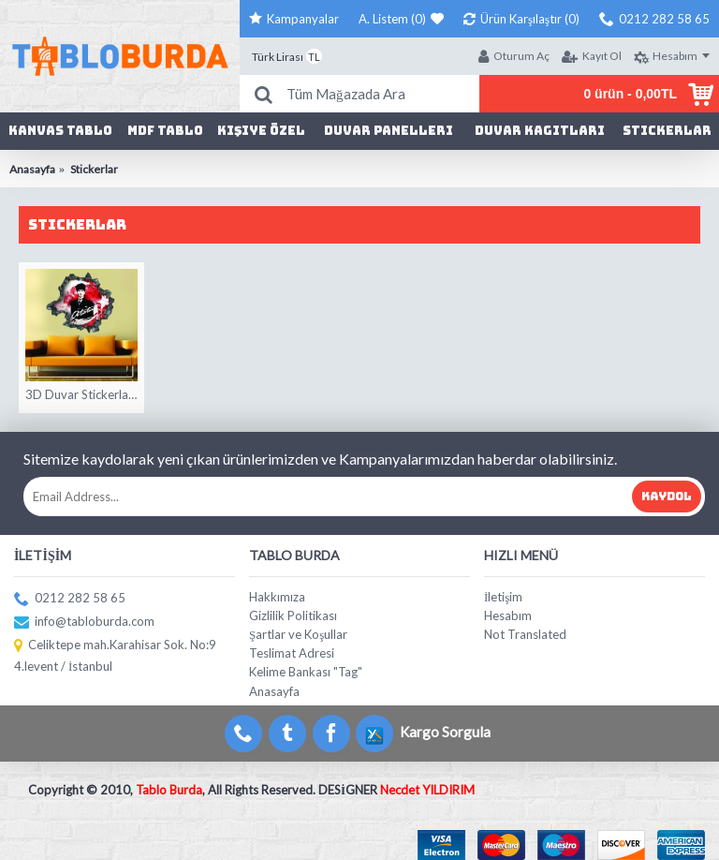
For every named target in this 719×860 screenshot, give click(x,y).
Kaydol (666, 496)
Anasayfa (274, 691)
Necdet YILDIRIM (427, 789)
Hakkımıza (277, 596)
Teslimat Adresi (291, 652)
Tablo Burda (169, 789)
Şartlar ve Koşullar (298, 634)
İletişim (503, 596)
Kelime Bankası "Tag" (305, 671)
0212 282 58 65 (69, 599)
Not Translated (525, 634)
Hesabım (508, 615)
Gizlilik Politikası (293, 615)
